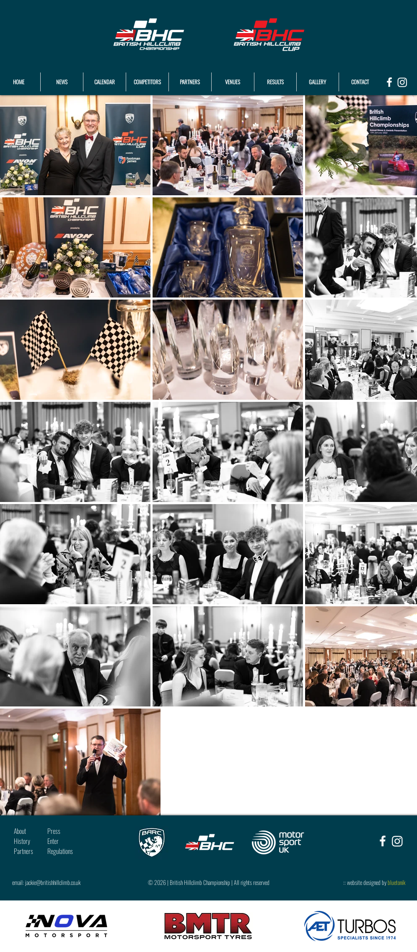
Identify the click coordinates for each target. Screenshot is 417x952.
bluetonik (396, 882)
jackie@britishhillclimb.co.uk (52, 882)
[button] (275, 81)
